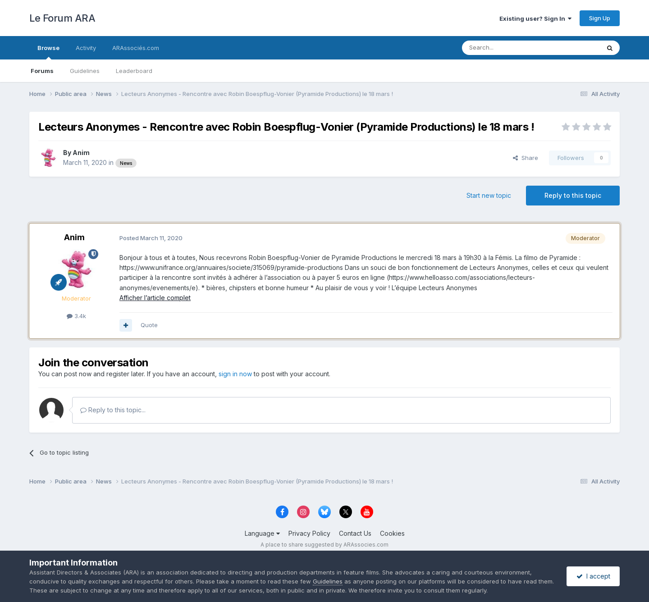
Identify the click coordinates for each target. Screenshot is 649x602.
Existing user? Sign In (535, 18)
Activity (86, 47)
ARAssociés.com (135, 47)
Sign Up (599, 18)
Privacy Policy (309, 533)
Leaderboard (134, 70)
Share (525, 157)
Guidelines (85, 70)
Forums (42, 70)
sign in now (235, 374)
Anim (81, 152)
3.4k (76, 315)
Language (262, 533)
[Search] (508, 48)
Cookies (392, 533)
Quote (149, 324)
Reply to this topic (572, 195)
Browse (48, 51)
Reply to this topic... (113, 410)
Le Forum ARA (62, 18)
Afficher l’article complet (155, 297)
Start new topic (488, 195)
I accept (593, 576)
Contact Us (355, 533)
